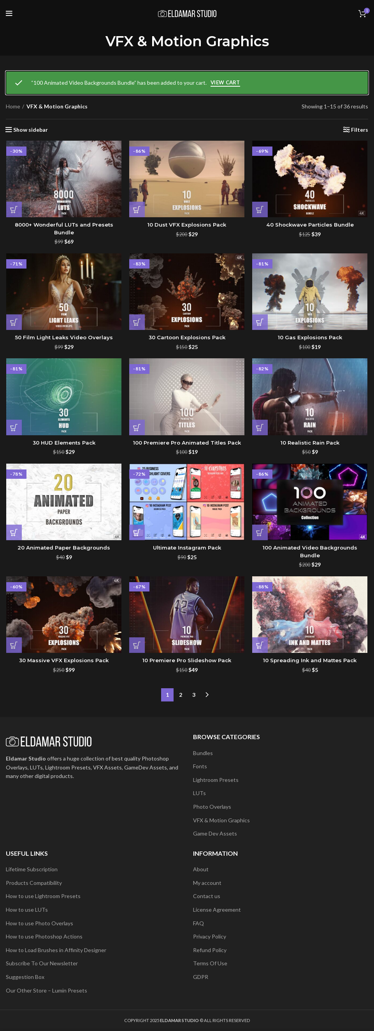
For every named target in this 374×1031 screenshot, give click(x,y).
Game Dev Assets (215, 833)
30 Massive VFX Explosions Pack (63, 661)
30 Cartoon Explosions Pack (187, 338)
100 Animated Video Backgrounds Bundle (310, 552)
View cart (225, 82)
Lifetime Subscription (32, 869)
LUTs (199, 793)
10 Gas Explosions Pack (310, 338)
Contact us (206, 896)
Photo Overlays (212, 806)
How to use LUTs (27, 909)
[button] (13, 210)
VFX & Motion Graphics (221, 820)
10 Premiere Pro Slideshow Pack (187, 661)
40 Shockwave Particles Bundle (310, 225)
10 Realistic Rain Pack (310, 443)
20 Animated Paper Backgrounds (64, 548)
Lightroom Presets (216, 779)
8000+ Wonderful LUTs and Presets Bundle (63, 229)
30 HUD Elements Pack (63, 443)
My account (207, 882)
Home (13, 106)
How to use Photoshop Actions (44, 936)
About (201, 869)
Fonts (200, 766)
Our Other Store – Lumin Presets (46, 990)
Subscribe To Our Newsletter (42, 963)
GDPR (200, 976)
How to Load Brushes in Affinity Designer (56, 950)
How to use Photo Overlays (39, 923)
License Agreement (217, 909)
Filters (359, 130)
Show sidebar (30, 130)
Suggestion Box (25, 976)
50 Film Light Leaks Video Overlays (63, 338)
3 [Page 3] (193, 695)
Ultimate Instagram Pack (187, 548)
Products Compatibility (34, 882)
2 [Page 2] (180, 695)
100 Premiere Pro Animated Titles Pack (187, 443)
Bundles (203, 753)
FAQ (198, 923)
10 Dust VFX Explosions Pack (187, 225)
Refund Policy (210, 950)
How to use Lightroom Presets (43, 896)
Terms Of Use (210, 963)
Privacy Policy (209, 936)
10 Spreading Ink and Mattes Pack (310, 661)
